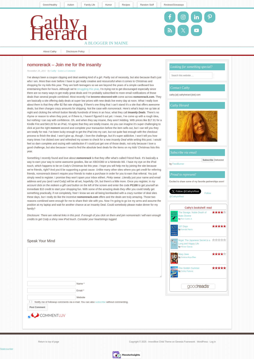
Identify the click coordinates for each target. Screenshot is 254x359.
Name (80, 283)
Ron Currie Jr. (186, 219)
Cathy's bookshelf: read (198, 207)
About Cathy (50, 51)
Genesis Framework (185, 341)
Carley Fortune (187, 271)
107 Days (183, 226)
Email (80, 290)
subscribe (100, 302)
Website (81, 297)
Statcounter (6, 349)
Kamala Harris (187, 229)
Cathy (53, 70)
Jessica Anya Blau (188, 257)
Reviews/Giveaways (174, 5)
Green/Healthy (50, 5)
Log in (213, 341)
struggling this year (88, 89)
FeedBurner (178, 164)
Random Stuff (147, 5)
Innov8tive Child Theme (159, 341)
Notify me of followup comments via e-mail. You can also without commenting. (78, 302)
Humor (108, 5)
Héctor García (186, 247)
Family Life (89, 5)
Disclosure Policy (75, 51)
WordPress (202, 341)
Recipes (126, 5)
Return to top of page (48, 341)
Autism (70, 5)
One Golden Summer (189, 268)
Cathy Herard (59, 27)
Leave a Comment (66, 70)
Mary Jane (184, 254)
